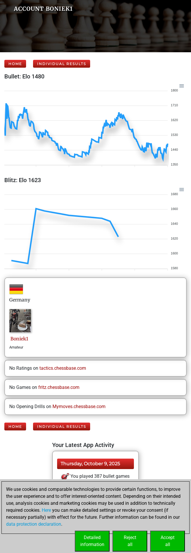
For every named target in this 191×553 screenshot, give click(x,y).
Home (15, 64)
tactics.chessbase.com (62, 368)
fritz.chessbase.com (58, 387)
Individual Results (61, 64)
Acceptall (167, 541)
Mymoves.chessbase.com (78, 406)
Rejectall (130, 541)
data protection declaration (33, 524)
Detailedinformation (92, 541)
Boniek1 (18, 339)
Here (46, 510)
